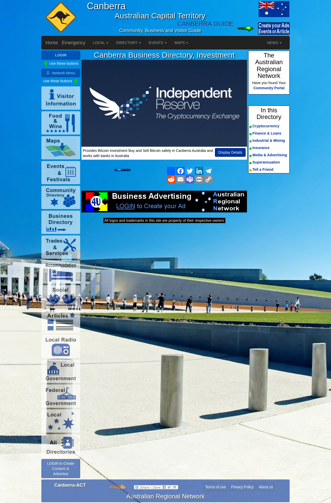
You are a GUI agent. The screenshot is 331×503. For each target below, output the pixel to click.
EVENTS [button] (158, 43)
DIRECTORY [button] (128, 43)
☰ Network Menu (60, 73)
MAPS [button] (182, 43)
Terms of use (215, 487)
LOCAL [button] (100, 43)
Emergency (73, 42)
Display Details (230, 152)
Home (52, 42)
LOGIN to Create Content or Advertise (60, 468)
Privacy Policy (242, 487)
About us (266, 487)
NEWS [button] (274, 43)
